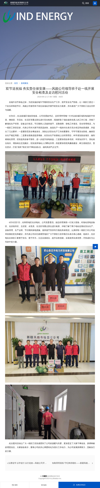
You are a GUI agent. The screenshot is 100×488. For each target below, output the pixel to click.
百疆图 (44, 476)
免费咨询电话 (79, 484)
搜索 (87, 3)
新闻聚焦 (24, 83)
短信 (43, 485)
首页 (15, 485)
